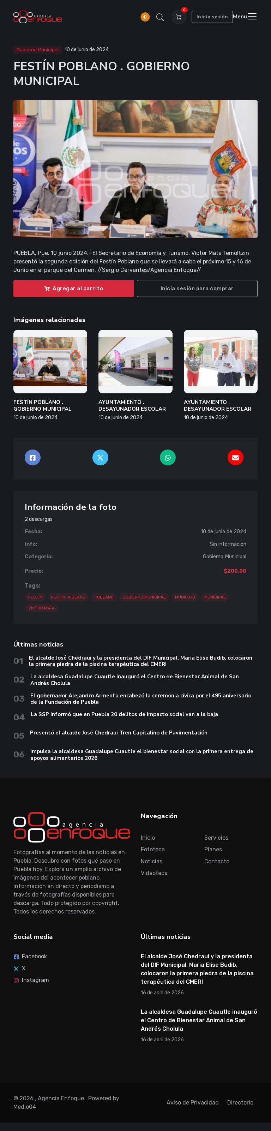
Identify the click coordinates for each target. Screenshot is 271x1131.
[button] (160, 17)
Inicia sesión (212, 16)
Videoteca (154, 873)
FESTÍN (35, 597)
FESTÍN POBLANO (68, 597)
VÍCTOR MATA (41, 608)
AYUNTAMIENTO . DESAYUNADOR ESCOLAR (132, 405)
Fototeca (153, 849)
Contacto (216, 861)
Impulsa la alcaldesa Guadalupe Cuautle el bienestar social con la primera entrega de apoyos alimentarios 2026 (141, 755)
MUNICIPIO (185, 597)
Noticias (151, 861)
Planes (213, 849)
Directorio (240, 1102)
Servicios (216, 837)
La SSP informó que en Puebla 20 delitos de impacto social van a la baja (124, 714)
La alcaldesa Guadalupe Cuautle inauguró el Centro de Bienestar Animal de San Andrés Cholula (134, 680)
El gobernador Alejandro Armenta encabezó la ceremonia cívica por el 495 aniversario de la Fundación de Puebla (140, 699)
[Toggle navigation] (245, 17)
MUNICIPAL (215, 597)
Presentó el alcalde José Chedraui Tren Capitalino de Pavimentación (118, 732)
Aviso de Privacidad (193, 1102)
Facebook (30, 956)
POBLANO (104, 597)
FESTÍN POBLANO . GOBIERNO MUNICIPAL (42, 405)
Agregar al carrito (73, 288)
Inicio (148, 837)
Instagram (31, 980)
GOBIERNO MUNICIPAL (144, 597)
